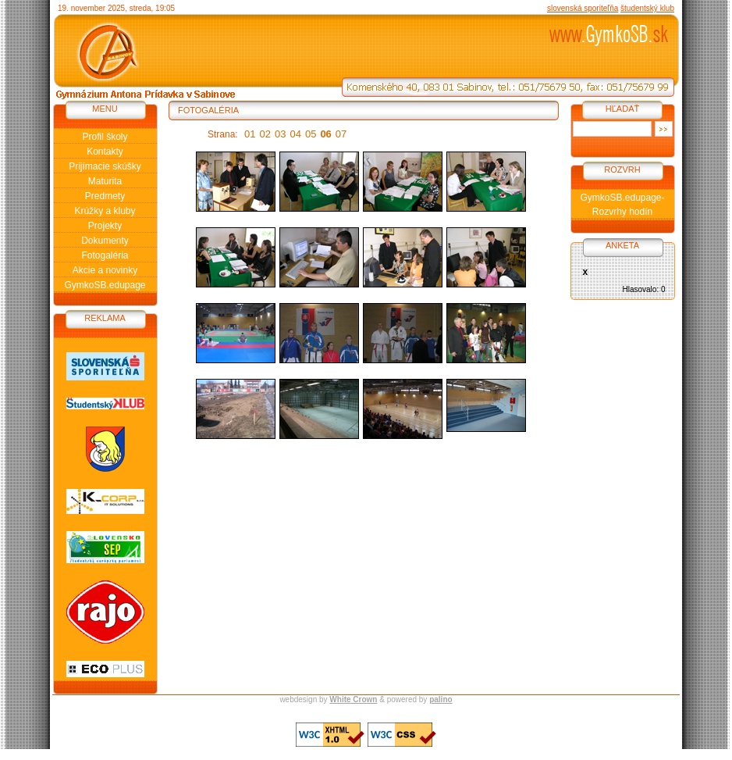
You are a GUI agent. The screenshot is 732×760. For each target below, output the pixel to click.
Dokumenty (105, 240)
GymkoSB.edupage (104, 285)
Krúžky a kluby (104, 210)
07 (341, 134)
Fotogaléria (104, 255)
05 (310, 134)
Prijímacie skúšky (105, 166)
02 (265, 134)
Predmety (105, 196)
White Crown (353, 699)
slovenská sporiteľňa (582, 8)
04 (295, 134)
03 (280, 134)
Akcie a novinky (105, 270)
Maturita (105, 181)
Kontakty (105, 151)
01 (249, 134)
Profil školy (104, 136)
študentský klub (647, 8)
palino (440, 699)
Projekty (105, 225)
